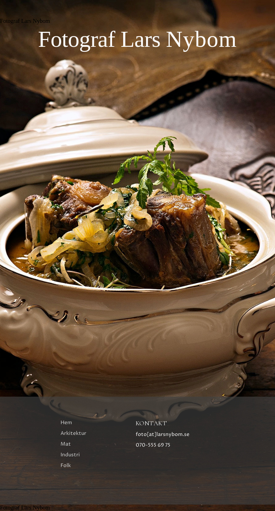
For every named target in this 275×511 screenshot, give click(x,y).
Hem (66, 422)
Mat (66, 444)
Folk (66, 465)
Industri (70, 454)
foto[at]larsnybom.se (162, 434)
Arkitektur (73, 433)
